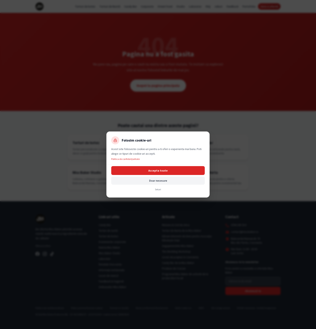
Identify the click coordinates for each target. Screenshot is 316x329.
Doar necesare (158, 180)
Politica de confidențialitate (125, 158)
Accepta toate (158, 170)
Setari (158, 189)
